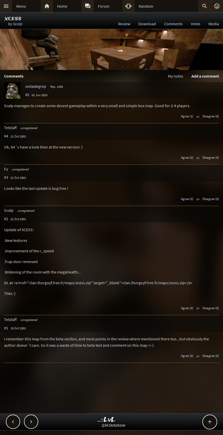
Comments (173, 23)
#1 (6, 327)
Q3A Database (113, 425)
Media (213, 23)
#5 (27, 94)
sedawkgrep (35, 86)
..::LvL (106, 419)
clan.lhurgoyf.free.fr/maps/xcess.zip (60, 282)
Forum (103, 6)
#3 (6, 177)
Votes (195, 23)
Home (62, 6)
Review (124, 23)
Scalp (17, 23)
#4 (6, 136)
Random (146, 6)
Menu (21, 6)
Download (147, 23)
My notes (175, 76)
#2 (6, 218)
